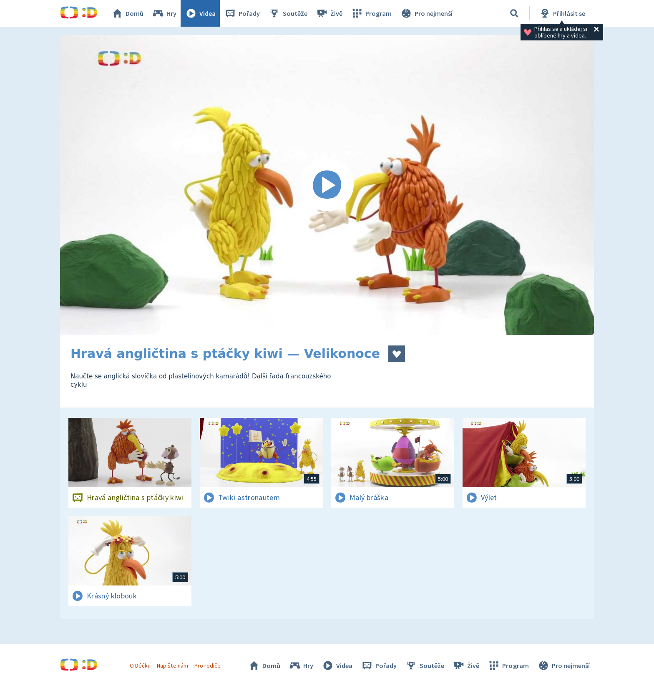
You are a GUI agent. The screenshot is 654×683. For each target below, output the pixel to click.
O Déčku (140, 665)
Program (371, 13)
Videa (200, 13)
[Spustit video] (327, 185)
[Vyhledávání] (514, 13)
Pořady (242, 13)
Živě (329, 13)
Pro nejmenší (426, 13)
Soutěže (287, 13)
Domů (127, 13)
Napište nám (172, 665)
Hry (164, 13)
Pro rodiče (207, 665)
